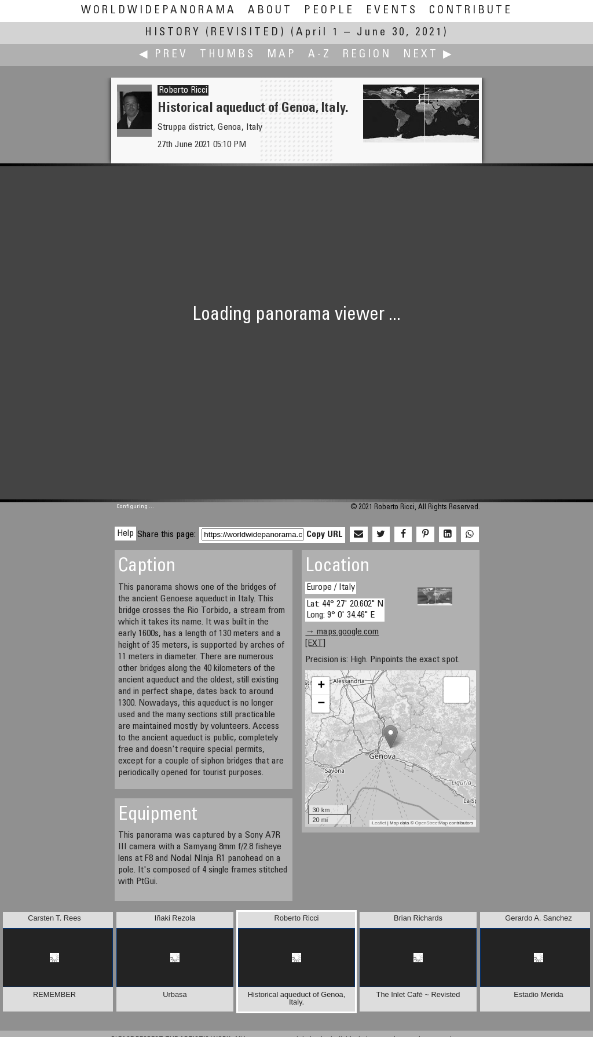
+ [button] (321, 686)
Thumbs (227, 54)
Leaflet (379, 823)
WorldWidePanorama (158, 10)
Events (392, 10)
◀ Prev (163, 54)
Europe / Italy (330, 587)
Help (125, 533)
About (270, 10)
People (329, 10)
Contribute (471, 10)
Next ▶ (428, 54)
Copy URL (324, 534)
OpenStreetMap (431, 823)
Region (367, 54)
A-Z (319, 54)
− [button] (321, 704)
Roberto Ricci (183, 90)
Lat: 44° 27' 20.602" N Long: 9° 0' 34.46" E (344, 610)
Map (281, 54)
